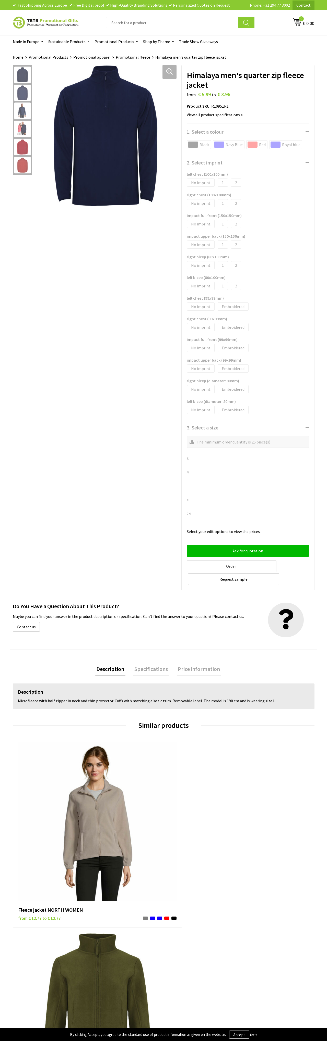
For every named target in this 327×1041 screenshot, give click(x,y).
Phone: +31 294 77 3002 (270, 5)
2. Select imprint (205, 162)
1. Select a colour (205, 132)
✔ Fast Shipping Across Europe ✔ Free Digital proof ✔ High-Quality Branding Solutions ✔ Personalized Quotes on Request (121, 5)
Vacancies (252, 907)
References (254, 915)
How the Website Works (116, 915)
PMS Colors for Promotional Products (128, 931)
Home (18, 57)
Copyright (179, 931)
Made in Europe (26, 41)
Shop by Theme (156, 41)
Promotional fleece (133, 57)
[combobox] (172, 22)
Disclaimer (179, 915)
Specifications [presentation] (152, 655)
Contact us (26, 612)
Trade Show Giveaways (198, 41)
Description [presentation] (114, 655)
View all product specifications (215, 114)
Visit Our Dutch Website (265, 923)
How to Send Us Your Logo (117, 939)
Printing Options (110, 923)
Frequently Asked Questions (119, 900)
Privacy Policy (182, 907)
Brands (176, 900)
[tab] (114, 655)
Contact (303, 5)
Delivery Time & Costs (114, 907)
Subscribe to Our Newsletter (194, 939)
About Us (252, 900)
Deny (253, 1034)
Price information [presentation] (198, 655)
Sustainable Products (67, 41)
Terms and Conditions (189, 923)
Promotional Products (114, 41)
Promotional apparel (92, 57)
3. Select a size (202, 427)
